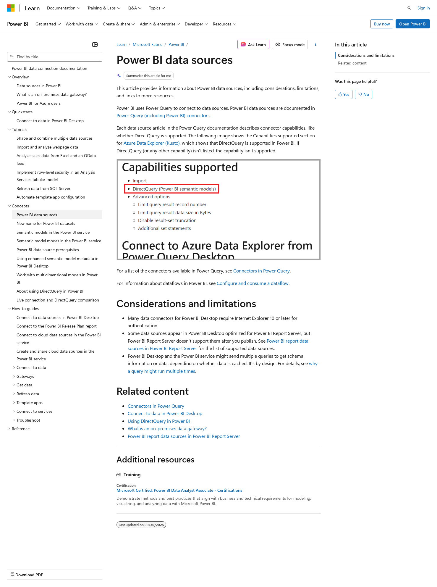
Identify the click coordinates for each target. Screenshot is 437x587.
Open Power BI (413, 24)
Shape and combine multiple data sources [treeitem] (55, 138)
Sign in (423, 8)
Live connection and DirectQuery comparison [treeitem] (58, 300)
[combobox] (54, 57)
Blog (81, 569)
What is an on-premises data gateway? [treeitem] (52, 94)
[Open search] (409, 8)
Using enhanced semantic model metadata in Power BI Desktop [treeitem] (57, 262)
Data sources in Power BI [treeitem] (39, 85)
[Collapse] (95, 44)
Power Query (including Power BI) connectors (163, 115)
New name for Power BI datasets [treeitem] (46, 223)
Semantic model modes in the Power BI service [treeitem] (59, 240)
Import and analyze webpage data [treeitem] (47, 147)
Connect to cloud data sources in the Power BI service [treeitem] (59, 338)
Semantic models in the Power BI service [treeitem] (53, 232)
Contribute (106, 569)
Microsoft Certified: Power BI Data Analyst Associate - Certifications (179, 490)
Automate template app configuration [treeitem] (51, 197)
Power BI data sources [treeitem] (37, 214)
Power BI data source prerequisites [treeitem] (48, 249)
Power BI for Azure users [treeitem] (39, 103)
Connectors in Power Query (261, 270)
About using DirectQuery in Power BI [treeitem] (50, 291)
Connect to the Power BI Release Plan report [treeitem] (57, 326)
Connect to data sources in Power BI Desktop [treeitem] (58, 317)
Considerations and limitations (366, 55)
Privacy (129, 569)
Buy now (382, 24)
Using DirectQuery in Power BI (159, 421)
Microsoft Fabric (147, 44)
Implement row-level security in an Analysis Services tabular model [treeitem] (56, 176)
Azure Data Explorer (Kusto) (152, 143)
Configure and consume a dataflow (253, 283)
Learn (121, 44)
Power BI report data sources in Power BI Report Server (184, 436)
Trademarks (245, 569)
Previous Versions (53, 569)
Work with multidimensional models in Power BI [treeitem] (57, 278)
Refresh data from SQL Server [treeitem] (43, 188)
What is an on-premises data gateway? (167, 428)
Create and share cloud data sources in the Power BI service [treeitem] (55, 355)
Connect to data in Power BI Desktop (165, 413)
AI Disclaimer (19, 569)
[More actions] (315, 44)
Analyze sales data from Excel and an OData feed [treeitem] (56, 159)
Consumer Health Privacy (170, 569)
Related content (352, 63)
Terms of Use (216, 569)
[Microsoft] (11, 8)
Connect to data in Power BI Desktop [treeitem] (50, 120)
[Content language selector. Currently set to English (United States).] (34, 554)
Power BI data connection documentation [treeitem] (49, 68)
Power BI (176, 44)
